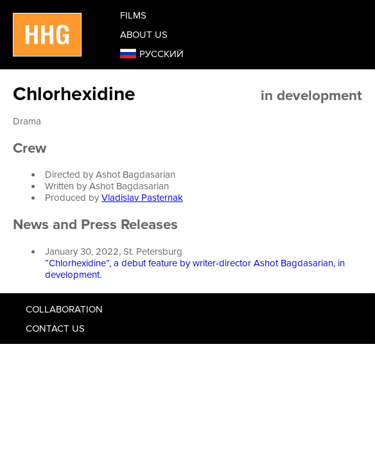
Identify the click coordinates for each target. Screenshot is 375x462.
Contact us (55, 328)
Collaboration (64, 309)
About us (144, 34)
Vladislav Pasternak (142, 197)
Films (133, 15)
